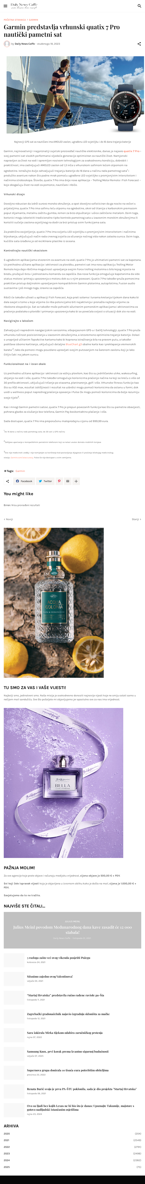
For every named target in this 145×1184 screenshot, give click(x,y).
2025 (72, 1167)
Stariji (135, 519)
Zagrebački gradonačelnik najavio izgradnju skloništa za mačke (68, 1014)
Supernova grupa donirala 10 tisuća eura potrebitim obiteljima (68, 1070)
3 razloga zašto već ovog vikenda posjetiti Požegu (58, 958)
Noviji (9, 519)
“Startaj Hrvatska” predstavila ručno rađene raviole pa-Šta (65, 995)
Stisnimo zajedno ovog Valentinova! (50, 976)
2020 (72, 1134)
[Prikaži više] (76, 481)
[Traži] (140, 6)
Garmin (33, 20)
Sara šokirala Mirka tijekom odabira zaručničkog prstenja (65, 1033)
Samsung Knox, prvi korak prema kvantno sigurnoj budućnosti (68, 1051)
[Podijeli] (139, 44)
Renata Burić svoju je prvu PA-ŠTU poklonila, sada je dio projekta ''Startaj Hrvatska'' (82, 1089)
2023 (72, 1154)
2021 (72, 1140)
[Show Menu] (5, 6)
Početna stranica (15, 20)
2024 (72, 1160)
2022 (72, 1147)
